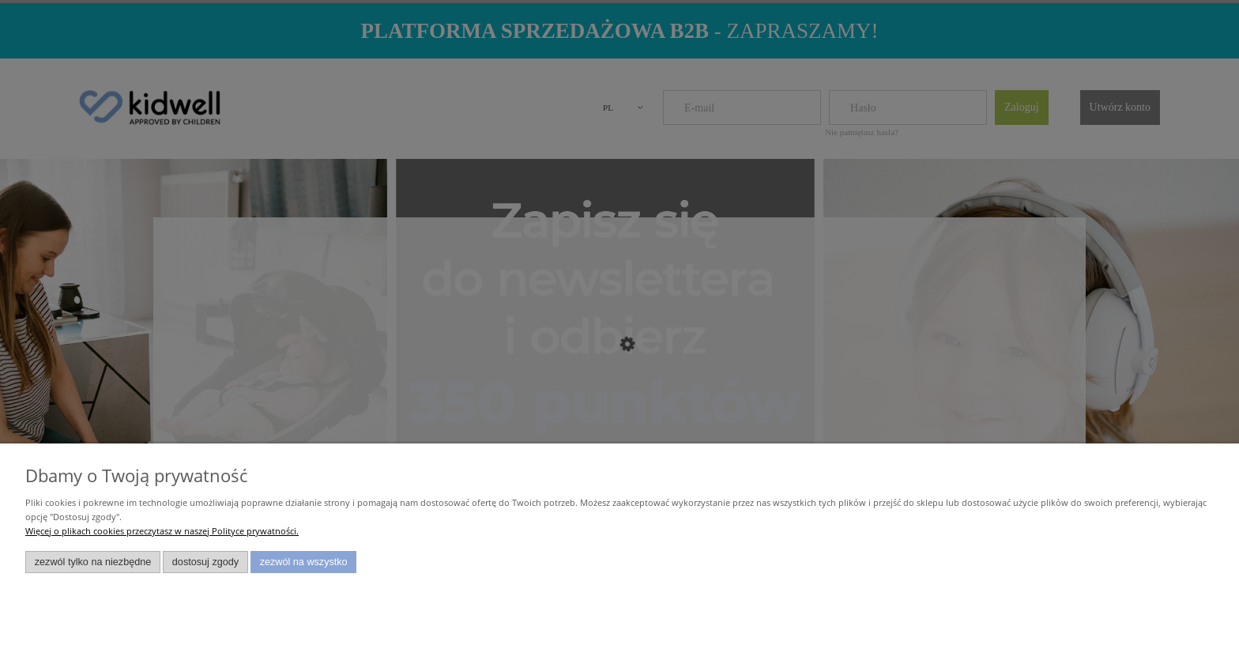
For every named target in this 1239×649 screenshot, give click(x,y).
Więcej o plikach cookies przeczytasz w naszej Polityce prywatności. (162, 531)
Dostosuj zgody (205, 562)
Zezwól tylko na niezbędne (93, 562)
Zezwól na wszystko (304, 562)
